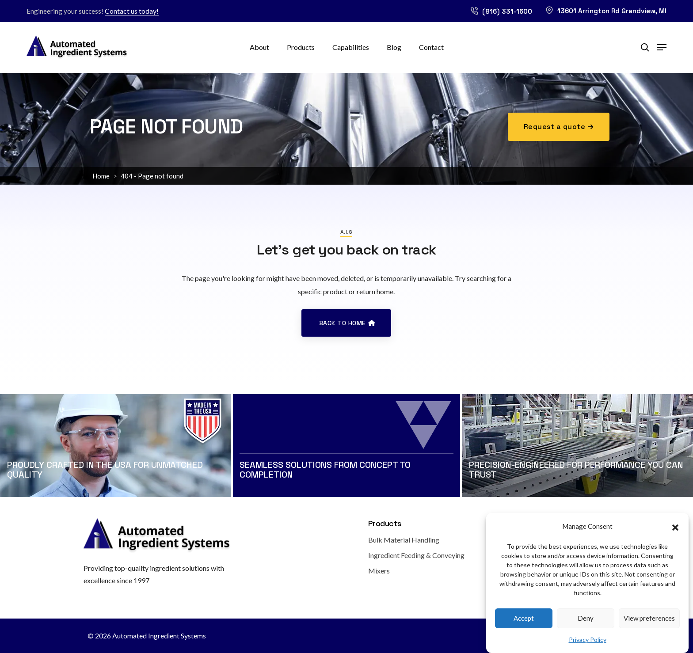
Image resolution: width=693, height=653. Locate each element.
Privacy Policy (587, 646)
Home (101, 176)
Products (301, 47)
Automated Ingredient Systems (159, 635)
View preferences (649, 625)
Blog (394, 47)
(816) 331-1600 (501, 11)
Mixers (379, 570)
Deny (586, 625)
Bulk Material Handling (403, 539)
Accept (524, 625)
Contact (431, 47)
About (259, 47)
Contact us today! (132, 11)
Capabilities (350, 47)
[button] (675, 532)
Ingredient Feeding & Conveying (416, 555)
